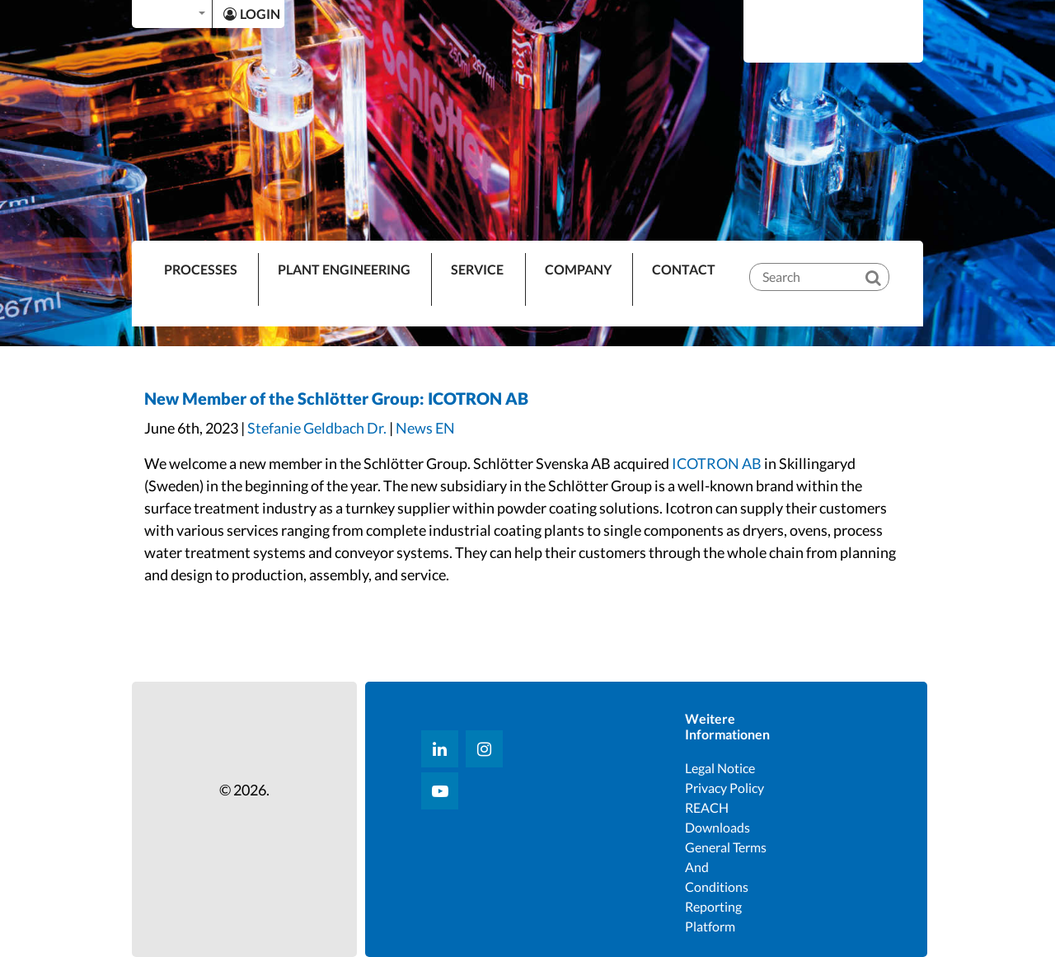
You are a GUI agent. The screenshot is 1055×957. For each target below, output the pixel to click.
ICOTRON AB (717, 463)
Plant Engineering (344, 269)
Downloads (717, 827)
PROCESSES (200, 269)
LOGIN (251, 13)
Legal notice (720, 768)
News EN (425, 428)
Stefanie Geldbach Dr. (317, 428)
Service (477, 269)
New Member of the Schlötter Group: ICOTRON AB (336, 398)
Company (578, 269)
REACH (707, 807)
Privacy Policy (724, 787)
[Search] (884, 264)
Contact (683, 269)
